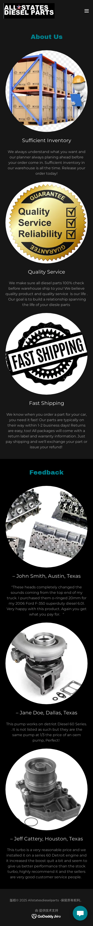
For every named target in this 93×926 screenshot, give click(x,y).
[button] (86, 10)
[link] (29, 11)
